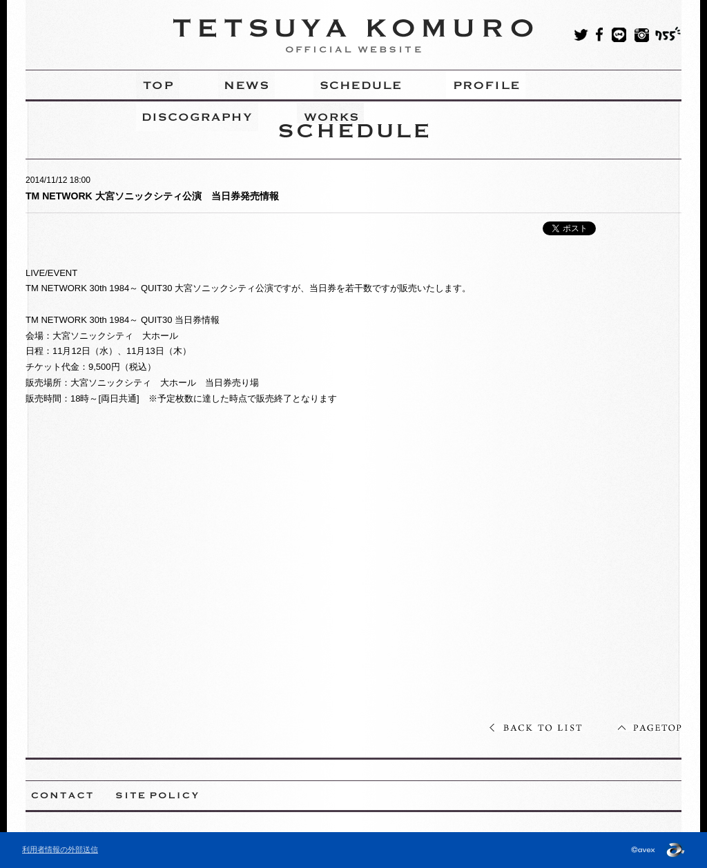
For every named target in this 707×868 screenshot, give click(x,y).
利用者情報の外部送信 (60, 849)
